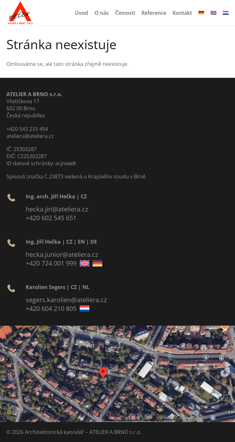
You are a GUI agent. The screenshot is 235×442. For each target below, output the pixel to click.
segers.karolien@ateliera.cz (66, 299)
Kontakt (182, 12)
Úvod (81, 12)
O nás (102, 12)
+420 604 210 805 (51, 308)
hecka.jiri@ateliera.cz (57, 209)
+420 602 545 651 (51, 217)
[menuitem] (201, 13)
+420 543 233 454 (27, 128)
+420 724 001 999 (51, 263)
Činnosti (125, 12)
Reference (153, 12)
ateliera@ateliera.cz (30, 136)
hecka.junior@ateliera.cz (62, 254)
